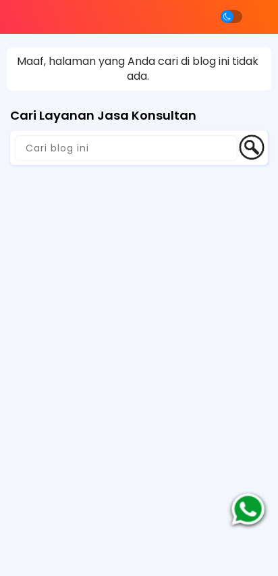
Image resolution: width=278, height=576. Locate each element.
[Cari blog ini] (126, 148)
